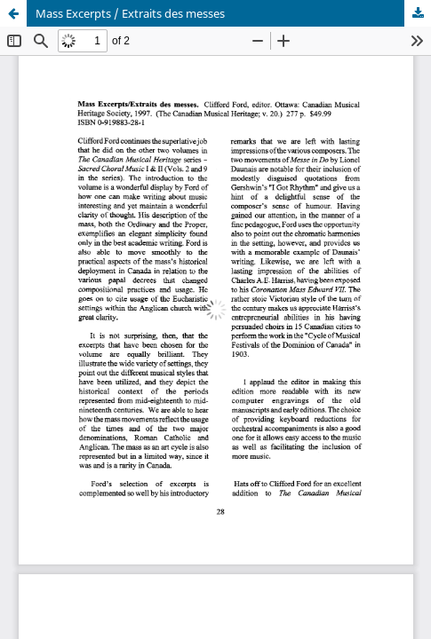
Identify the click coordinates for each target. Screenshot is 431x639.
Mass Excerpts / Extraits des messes (130, 13)
